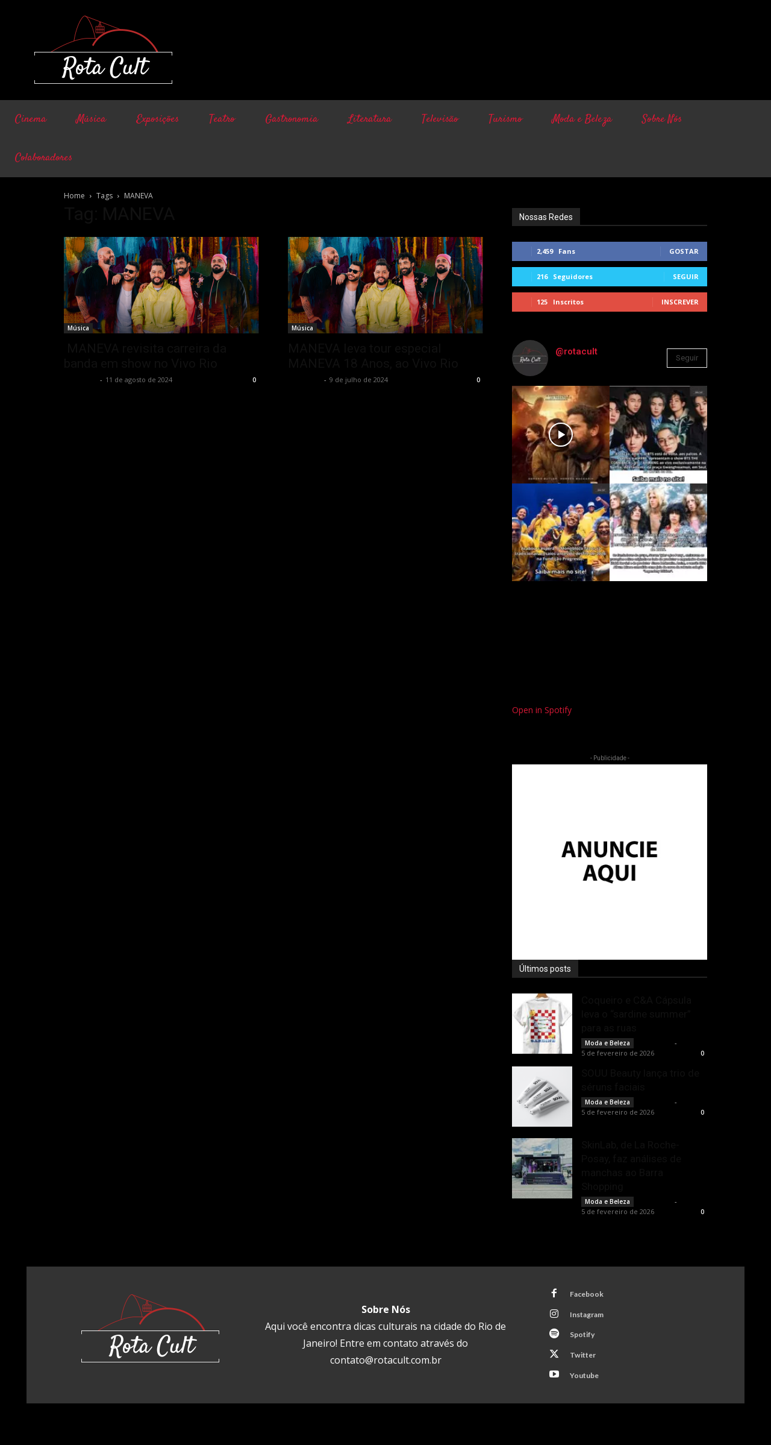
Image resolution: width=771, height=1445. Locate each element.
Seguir (686, 276)
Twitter (586, 1362)
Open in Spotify (542, 710)
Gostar (684, 251)
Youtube (588, 1384)
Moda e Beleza (607, 1043)
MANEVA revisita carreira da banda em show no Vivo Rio (145, 356)
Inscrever (680, 301)
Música (78, 328)
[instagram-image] (561, 434)
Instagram (591, 1317)
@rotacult (576, 351)
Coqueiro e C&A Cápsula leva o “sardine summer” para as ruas (636, 1014)
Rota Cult (80, 379)
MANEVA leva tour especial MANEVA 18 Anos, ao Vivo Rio (373, 356)
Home (74, 195)
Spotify (585, 1339)
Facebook (590, 1295)
